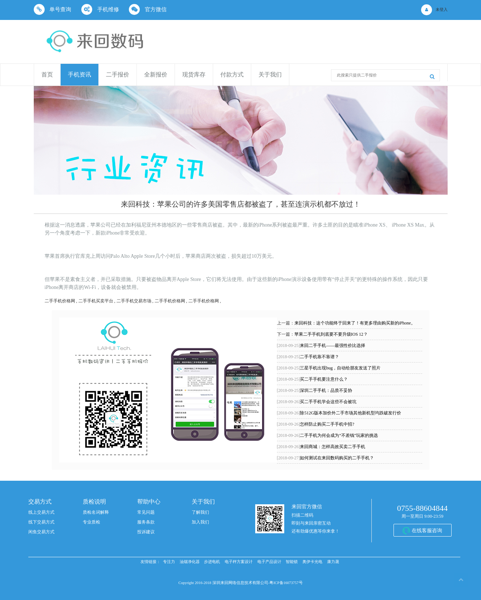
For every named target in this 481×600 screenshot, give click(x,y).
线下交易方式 (41, 522)
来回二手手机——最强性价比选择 (321, 345)
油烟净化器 (190, 562)
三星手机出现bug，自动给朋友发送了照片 (329, 368)
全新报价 (155, 74)
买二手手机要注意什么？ (312, 379)
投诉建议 (146, 532)
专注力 (169, 562)
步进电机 (212, 562)
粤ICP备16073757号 (285, 583)
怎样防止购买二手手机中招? (315, 424)
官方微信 (148, 9)
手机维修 (100, 9)
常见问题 (146, 512)
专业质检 (91, 522)
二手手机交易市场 (134, 300)
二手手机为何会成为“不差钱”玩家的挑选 (327, 435)
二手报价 (117, 74)
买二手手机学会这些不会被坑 (317, 401)
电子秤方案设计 (239, 562)
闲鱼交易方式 (41, 532)
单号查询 (53, 9)
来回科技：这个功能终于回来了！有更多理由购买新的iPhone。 (354, 323)
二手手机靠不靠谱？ (308, 356)
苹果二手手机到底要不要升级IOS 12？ (331, 334)
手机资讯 (79, 74)
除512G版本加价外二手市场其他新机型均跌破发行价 (339, 412)
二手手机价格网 (60, 300)
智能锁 (292, 562)
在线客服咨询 (427, 530)
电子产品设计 (269, 562)
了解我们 (200, 512)
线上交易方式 (41, 512)
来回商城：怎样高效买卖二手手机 (321, 446)
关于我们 (270, 74)
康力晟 (333, 562)
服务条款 (146, 522)
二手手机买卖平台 (95, 300)
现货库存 (193, 74)
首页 (47, 74)
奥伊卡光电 (312, 562)
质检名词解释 (96, 512)
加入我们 (200, 522)
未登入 (442, 10)
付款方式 (232, 74)
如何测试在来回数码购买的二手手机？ (325, 457)
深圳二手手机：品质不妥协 (314, 390)
